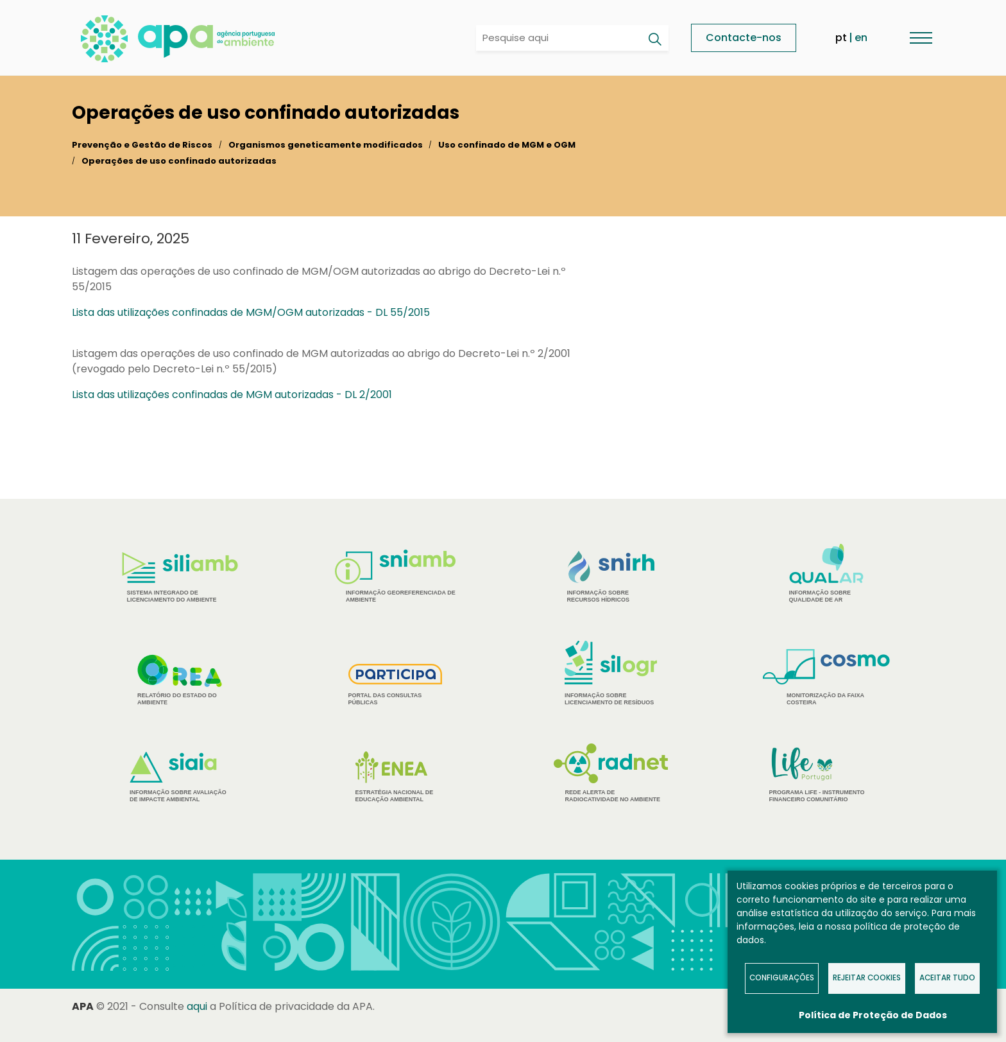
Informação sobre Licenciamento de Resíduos (611, 673)
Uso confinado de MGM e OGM (506, 145)
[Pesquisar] (654, 39)
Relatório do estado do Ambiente (179, 680)
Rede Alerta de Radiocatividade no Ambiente (611, 773)
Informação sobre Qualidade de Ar (826, 573)
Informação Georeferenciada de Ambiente (395, 576)
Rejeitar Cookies (867, 978)
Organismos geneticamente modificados (325, 145)
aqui (197, 1006)
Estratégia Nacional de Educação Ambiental (395, 777)
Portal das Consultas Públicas (395, 685)
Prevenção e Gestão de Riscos (142, 145)
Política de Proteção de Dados (873, 1015)
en (861, 37)
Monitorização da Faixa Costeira (826, 677)
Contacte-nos (743, 37)
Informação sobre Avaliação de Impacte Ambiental (180, 777)
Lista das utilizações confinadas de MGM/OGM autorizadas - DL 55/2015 (251, 312)
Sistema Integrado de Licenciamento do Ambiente (180, 577)
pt (841, 37)
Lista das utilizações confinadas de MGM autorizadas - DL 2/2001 (232, 394)
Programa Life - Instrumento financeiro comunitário (826, 774)
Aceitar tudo (947, 978)
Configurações (781, 978)
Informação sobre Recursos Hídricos (611, 577)
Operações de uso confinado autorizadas (179, 161)
